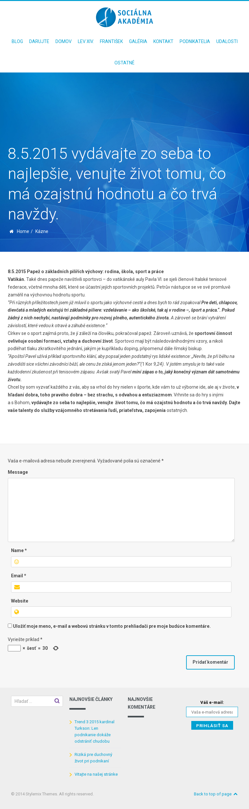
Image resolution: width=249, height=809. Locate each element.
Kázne (41, 231)
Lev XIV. (86, 41)
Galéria (138, 41)
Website (19, 601)
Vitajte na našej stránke (96, 774)
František (111, 41)
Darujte (39, 41)
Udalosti (227, 41)
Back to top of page (216, 794)
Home (23, 231)
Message (18, 472)
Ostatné (124, 62)
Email (18, 575)
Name (19, 550)
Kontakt (163, 41)
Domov (63, 41)
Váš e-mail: (212, 702)
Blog (17, 41)
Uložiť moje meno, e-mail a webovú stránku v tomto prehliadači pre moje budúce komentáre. (112, 626)
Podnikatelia (195, 41)
